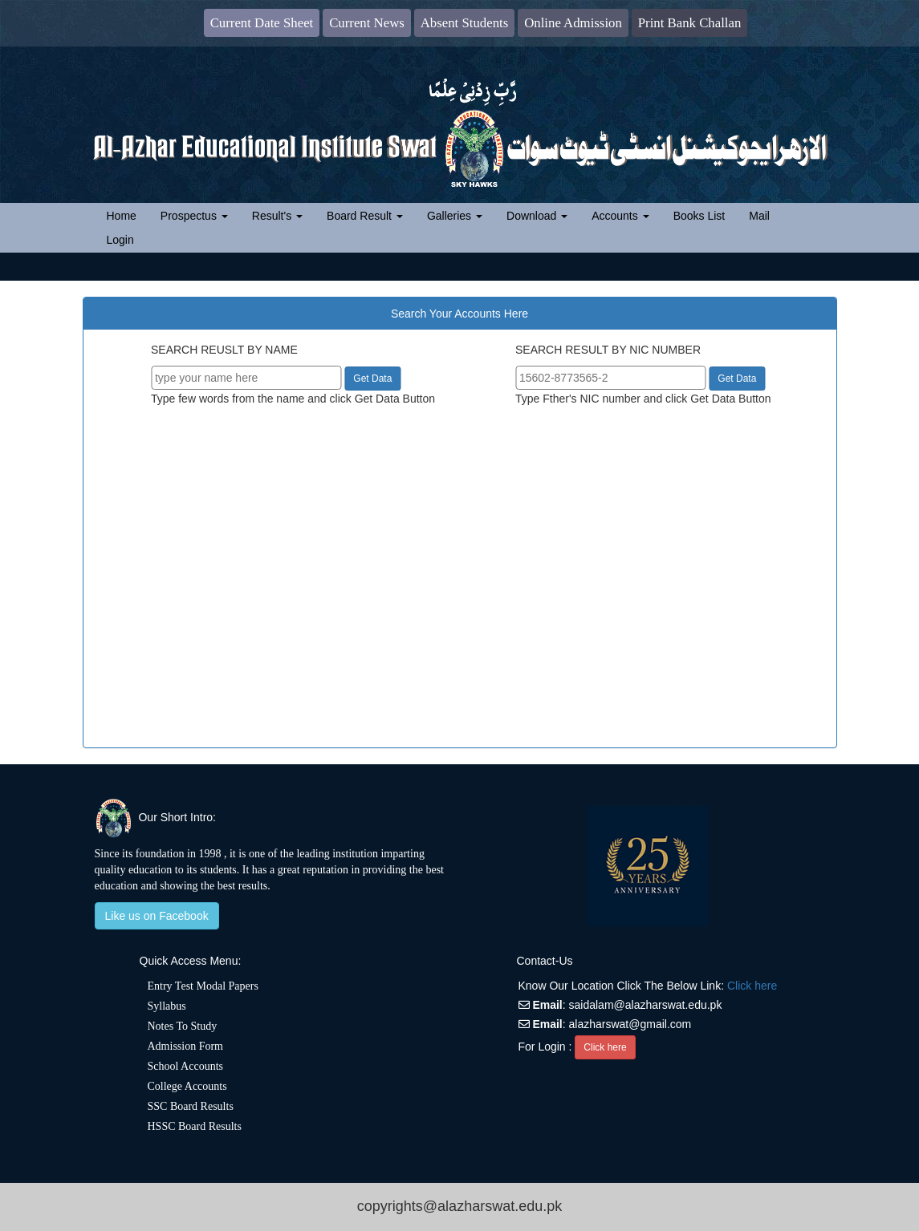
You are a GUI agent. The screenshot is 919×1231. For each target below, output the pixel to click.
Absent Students (465, 22)
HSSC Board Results (195, 1126)
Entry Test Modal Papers (203, 986)
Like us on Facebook (157, 915)
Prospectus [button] (194, 215)
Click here (752, 985)
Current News (367, 22)
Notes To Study (183, 1026)
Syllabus (167, 1006)
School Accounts (186, 1066)
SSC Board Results (191, 1106)
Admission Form (186, 1046)
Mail (759, 215)
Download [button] (536, 215)
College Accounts (187, 1086)
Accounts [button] (620, 215)
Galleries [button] (454, 215)
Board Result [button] (365, 215)
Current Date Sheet (262, 22)
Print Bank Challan (690, 22)
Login (120, 239)
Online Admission (573, 22)
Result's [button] (277, 215)
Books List (699, 215)
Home (127, 214)
